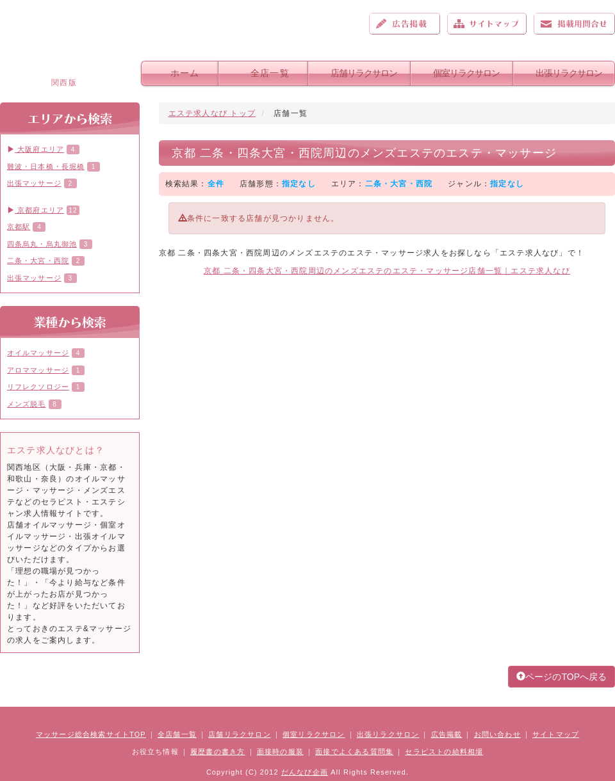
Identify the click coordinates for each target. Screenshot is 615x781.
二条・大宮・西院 (38, 260)
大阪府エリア (35, 149)
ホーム (185, 73)
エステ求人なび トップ (212, 113)
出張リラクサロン (569, 73)
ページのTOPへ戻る (561, 677)
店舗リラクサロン (364, 73)
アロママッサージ (38, 370)
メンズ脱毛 (26, 404)
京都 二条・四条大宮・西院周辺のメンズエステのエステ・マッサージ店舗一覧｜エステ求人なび (387, 270)
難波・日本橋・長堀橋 (46, 166)
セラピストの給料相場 (444, 751)
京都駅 (18, 226)
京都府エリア (35, 210)
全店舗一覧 (177, 734)
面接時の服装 (280, 751)
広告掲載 (404, 24)
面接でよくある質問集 (354, 751)
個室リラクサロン (466, 73)
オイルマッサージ (38, 353)
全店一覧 (270, 73)
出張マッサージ (34, 183)
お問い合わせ (574, 24)
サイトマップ (487, 24)
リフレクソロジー (38, 386)
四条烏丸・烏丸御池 (42, 244)
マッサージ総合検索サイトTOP (91, 734)
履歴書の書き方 (217, 751)
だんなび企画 (304, 772)
